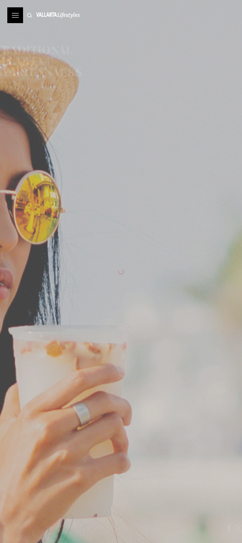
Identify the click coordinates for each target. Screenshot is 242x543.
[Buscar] (29, 15)
